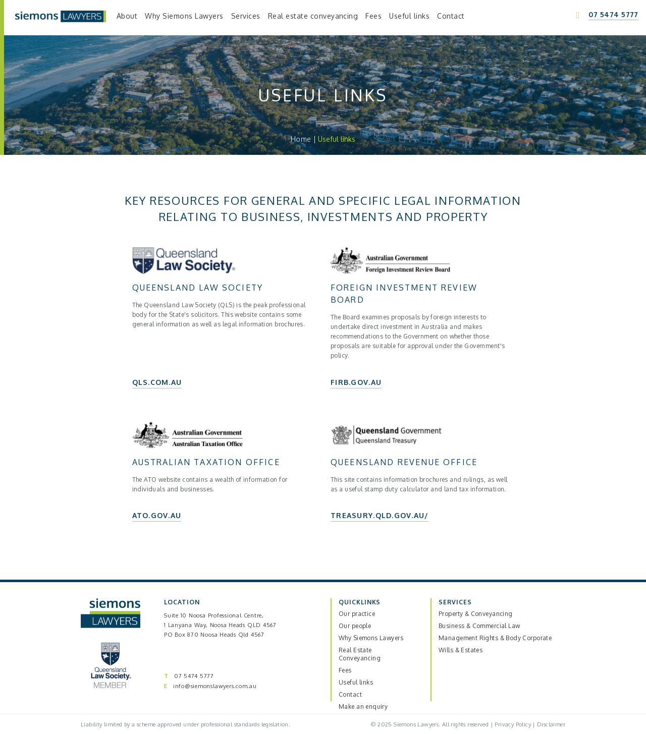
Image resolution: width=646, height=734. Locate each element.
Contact (350, 694)
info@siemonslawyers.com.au (215, 686)
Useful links (356, 682)
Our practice (357, 613)
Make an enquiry (363, 706)
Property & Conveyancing (476, 613)
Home (301, 139)
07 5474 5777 (194, 676)
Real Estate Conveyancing (360, 654)
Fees (345, 670)
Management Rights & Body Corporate (495, 638)
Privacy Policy (512, 724)
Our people (355, 626)
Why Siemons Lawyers (371, 638)
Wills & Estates (460, 650)
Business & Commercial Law (479, 626)
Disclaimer (551, 724)
